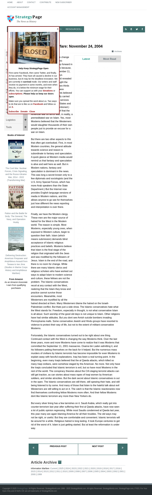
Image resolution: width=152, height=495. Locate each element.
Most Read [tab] (109, 58)
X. (13, 107)
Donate (24, 111)
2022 (80, 468)
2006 (90, 471)
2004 (102, 471)
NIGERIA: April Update (88, 236)
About (20, 2)
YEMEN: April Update (87, 178)
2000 (33, 474)
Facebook (38, 104)
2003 (109, 471)
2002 (115, 471)
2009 (71, 471)
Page (24, 19)
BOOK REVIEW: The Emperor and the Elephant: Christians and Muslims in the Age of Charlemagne (96, 271)
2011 (58, 471)
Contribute (45, 2)
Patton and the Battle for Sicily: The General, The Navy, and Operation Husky (16, 204)
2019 (99, 468)
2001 (121, 471)
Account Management (18, 7)
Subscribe (14, 111)
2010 (64, 471)
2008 (77, 471)
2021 (86, 468)
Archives (117, 51)
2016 (118, 468)
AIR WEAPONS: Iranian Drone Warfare (96, 65)
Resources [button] (74, 29)
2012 (52, 471)
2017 (112, 468)
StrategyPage (22, 488)
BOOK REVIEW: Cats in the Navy (93, 146)
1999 (39, 474)
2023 (74, 468)
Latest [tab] (86, 58)
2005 (96, 471)
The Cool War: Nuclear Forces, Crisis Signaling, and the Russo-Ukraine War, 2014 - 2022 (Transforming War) (16, 160)
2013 (45, 471)
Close (32, 111)
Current (53, 468)
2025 (61, 468)
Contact (31, 2)
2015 (33, 471)
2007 (83, 471)
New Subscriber (63, 2)
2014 (39, 471)
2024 (67, 468)
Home (10, 2)
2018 (105, 468)
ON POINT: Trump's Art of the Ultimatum (97, 123)
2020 (93, 468)
